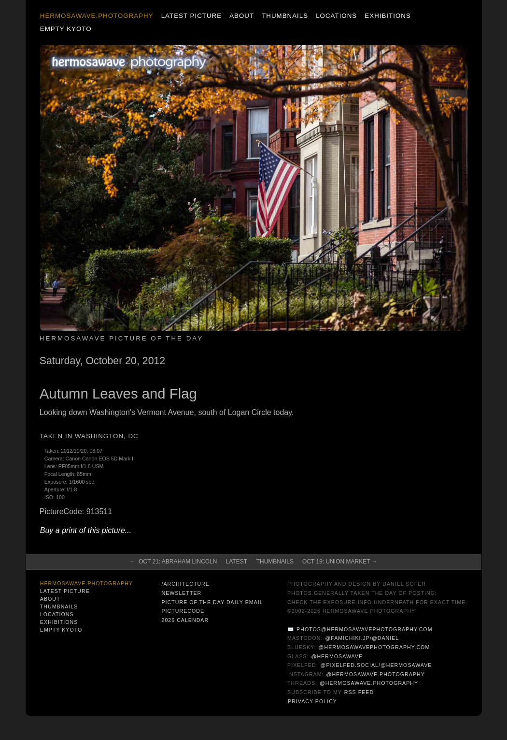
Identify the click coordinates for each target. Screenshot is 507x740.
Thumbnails (285, 15)
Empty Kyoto (66, 28)
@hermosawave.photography (375, 674)
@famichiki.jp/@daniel (362, 638)
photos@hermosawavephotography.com (364, 629)
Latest (236, 561)
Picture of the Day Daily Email (212, 602)
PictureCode (182, 611)
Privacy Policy (312, 701)
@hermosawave (337, 656)
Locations (336, 15)
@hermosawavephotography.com (374, 647)
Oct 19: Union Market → (340, 561)
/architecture (185, 584)
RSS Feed (359, 692)
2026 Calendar (185, 620)
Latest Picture (191, 15)
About (241, 15)
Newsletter (181, 593)
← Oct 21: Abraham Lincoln (173, 561)
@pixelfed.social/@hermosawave (376, 665)
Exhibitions (387, 15)
